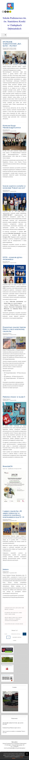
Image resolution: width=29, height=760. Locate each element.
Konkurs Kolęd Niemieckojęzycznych (12, 727)
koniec (14, 640)
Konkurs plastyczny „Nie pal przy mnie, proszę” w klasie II (14, 608)
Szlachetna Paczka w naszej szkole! (14, 623)
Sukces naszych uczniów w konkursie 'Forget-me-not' (14, 732)
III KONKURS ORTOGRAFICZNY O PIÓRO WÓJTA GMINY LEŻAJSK (13, 613)
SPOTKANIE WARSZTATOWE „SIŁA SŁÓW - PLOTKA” (13, 723)
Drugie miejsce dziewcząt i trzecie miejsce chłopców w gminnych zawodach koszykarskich (13, 619)
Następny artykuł (17, 637)
